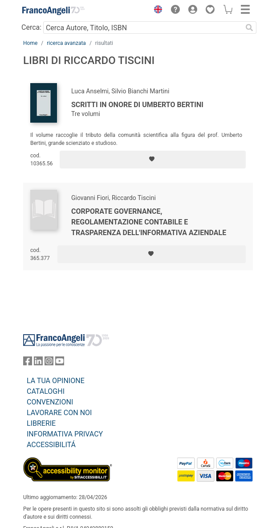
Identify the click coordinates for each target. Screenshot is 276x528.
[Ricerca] (249, 27)
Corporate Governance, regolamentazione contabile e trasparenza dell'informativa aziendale (148, 222)
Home (30, 43)
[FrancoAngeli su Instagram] (49, 363)
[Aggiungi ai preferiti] (153, 159)
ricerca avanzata (66, 43)
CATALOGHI (46, 391)
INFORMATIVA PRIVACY (65, 434)
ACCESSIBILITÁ (51, 444)
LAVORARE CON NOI (59, 412)
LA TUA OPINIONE (56, 380)
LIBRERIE (41, 423)
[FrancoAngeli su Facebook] (27, 363)
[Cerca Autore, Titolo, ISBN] (142, 27)
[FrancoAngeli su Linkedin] (38, 363)
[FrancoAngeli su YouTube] (59, 363)
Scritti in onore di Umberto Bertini (137, 104)
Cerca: (31, 27)
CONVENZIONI (50, 402)
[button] (155, 10)
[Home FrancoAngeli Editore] (53, 10)
